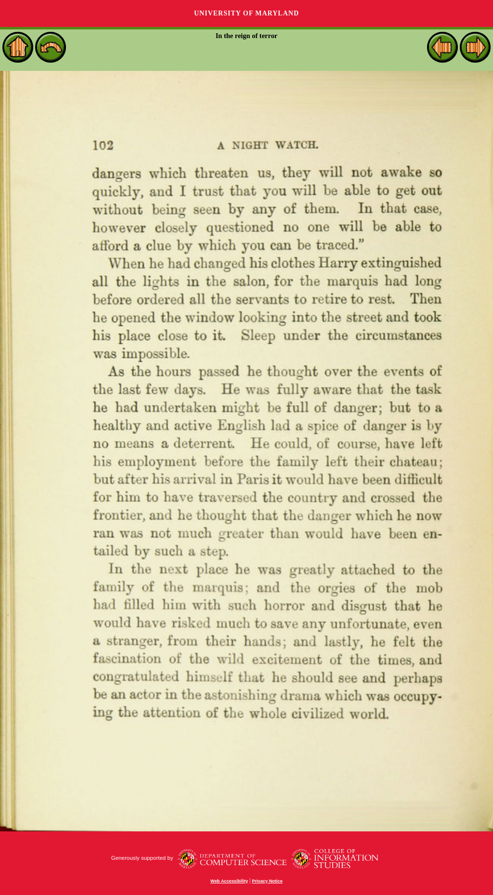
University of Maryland (246, 13)
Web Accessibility (229, 881)
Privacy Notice (267, 881)
